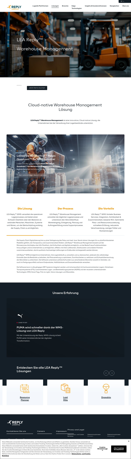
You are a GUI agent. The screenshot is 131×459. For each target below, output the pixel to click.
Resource (25, 397)
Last (65, 397)
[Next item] (111, 373)
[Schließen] (128, 441)
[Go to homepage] (16, 7)
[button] (37, 88)
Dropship (106, 397)
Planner (25, 400)
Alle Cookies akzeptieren (119, 449)
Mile (65, 400)
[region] (65, 449)
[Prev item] (106, 373)
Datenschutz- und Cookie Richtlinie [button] (76, 435)
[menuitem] (40, 6)
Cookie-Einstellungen (102, 449)
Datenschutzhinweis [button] (94, 435)
